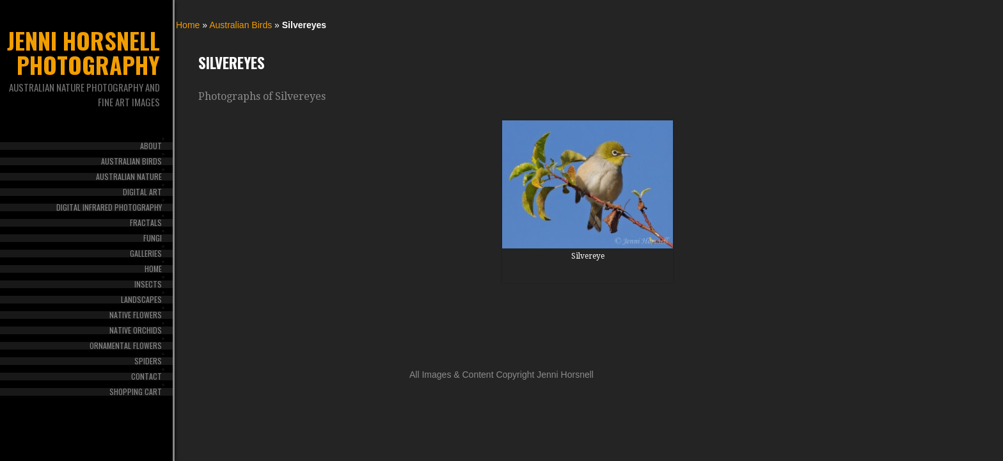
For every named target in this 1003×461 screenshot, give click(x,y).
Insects (148, 284)
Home (153, 269)
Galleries (146, 253)
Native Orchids (135, 330)
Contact (146, 376)
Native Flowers (135, 315)
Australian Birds (131, 161)
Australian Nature (129, 177)
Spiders (148, 361)
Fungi (152, 238)
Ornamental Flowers (126, 346)
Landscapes (141, 299)
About (151, 146)
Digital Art (142, 192)
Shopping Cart (135, 392)
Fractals (146, 223)
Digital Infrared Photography (109, 207)
